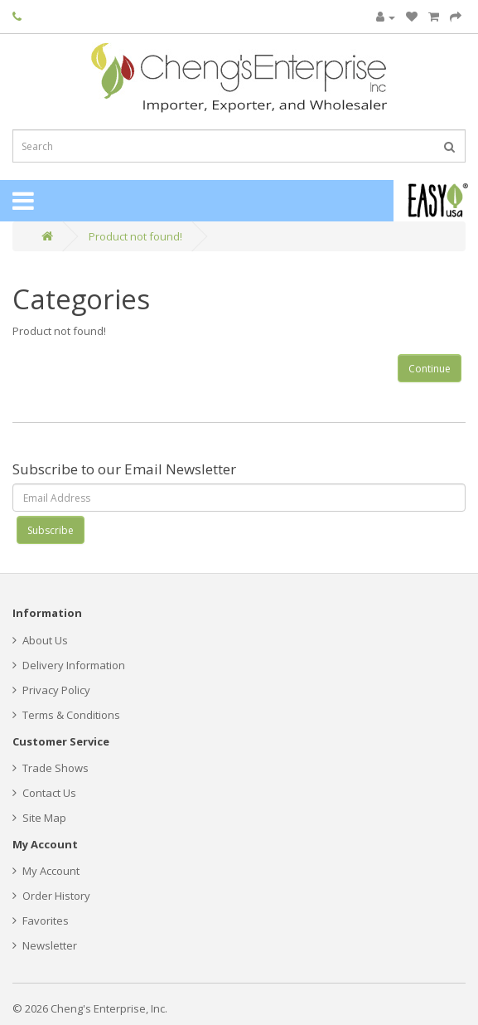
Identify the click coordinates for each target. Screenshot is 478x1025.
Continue (429, 369)
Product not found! (135, 236)
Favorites (40, 920)
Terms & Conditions (66, 714)
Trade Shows (50, 767)
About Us (40, 640)
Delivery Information (68, 665)
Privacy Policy (51, 690)
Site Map (39, 817)
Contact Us (44, 792)
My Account (46, 870)
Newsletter (44, 945)
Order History (51, 895)
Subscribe (50, 530)
